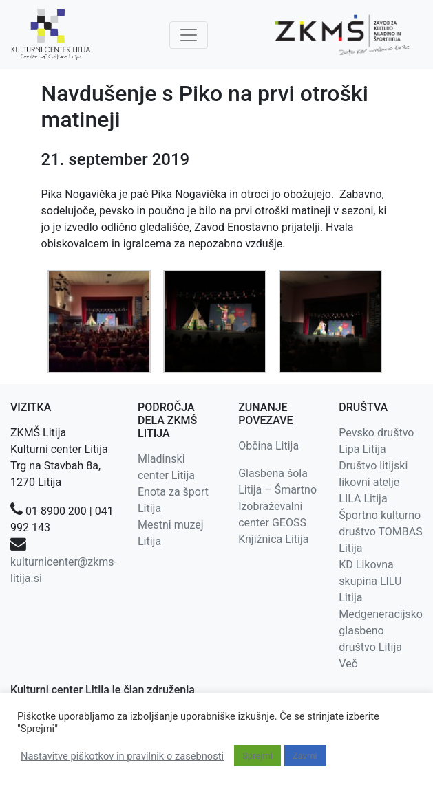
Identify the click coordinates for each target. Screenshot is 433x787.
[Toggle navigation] (188, 35)
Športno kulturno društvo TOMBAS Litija (380, 532)
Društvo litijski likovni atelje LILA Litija (373, 482)
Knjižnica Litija (273, 539)
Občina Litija (268, 445)
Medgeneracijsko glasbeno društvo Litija (381, 631)
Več (348, 663)
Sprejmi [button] (257, 756)
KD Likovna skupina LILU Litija (370, 581)
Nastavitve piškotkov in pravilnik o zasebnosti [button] (122, 756)
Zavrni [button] (305, 756)
